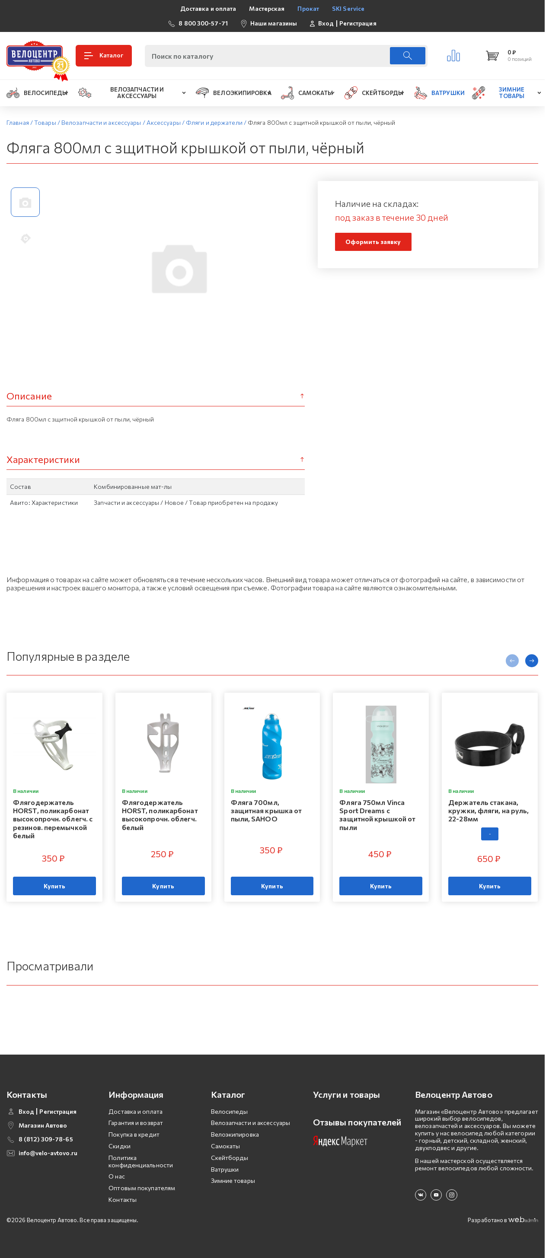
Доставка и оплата (208, 8)
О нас (117, 1176)
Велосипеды (229, 1111)
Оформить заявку (373, 241)
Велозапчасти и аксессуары (250, 1122)
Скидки (120, 1146)
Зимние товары (233, 1180)
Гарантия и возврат (136, 1122)
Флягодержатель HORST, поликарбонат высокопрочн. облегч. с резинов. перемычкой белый (53, 819)
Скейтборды (230, 1157)
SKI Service (348, 8)
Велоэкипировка (235, 1134)
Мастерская (266, 8)
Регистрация (358, 23)
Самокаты (225, 1146)
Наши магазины (273, 23)
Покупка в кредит (134, 1134)
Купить (55, 886)
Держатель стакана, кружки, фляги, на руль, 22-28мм (488, 810)
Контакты (123, 1199)
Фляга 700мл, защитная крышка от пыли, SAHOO (266, 810)
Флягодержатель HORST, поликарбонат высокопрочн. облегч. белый (160, 814)
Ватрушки (225, 1169)
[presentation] (512, 660)
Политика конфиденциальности (141, 1161)
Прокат (308, 8)
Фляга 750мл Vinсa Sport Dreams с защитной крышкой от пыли (377, 814)
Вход (326, 23)
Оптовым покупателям (142, 1187)
